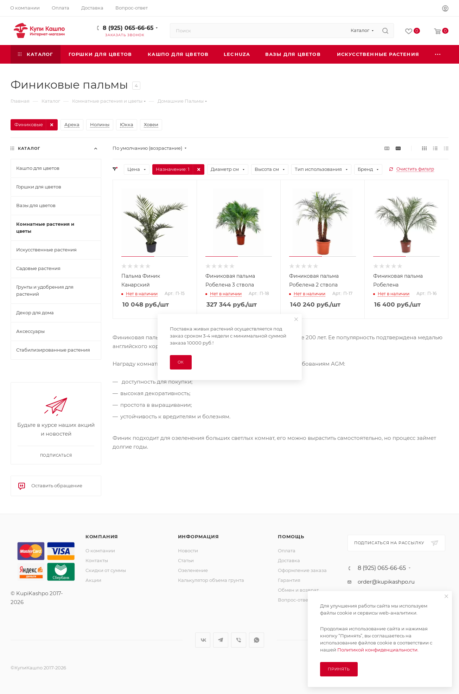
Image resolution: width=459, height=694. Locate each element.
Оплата (286, 550)
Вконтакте (202, 640)
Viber (238, 640)
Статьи (186, 560)
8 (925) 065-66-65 (128, 28)
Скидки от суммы (105, 570)
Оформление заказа (302, 570)
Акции (93, 580)
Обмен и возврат (298, 590)
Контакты (96, 560)
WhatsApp (256, 640)
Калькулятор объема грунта (211, 580)
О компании (100, 550)
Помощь (291, 536)
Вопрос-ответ (294, 600)
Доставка (289, 560)
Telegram (220, 640)
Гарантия (289, 580)
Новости (188, 550)
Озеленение (193, 570)
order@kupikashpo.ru (386, 581)
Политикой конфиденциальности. (378, 650)
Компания (101, 536)
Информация (198, 536)
